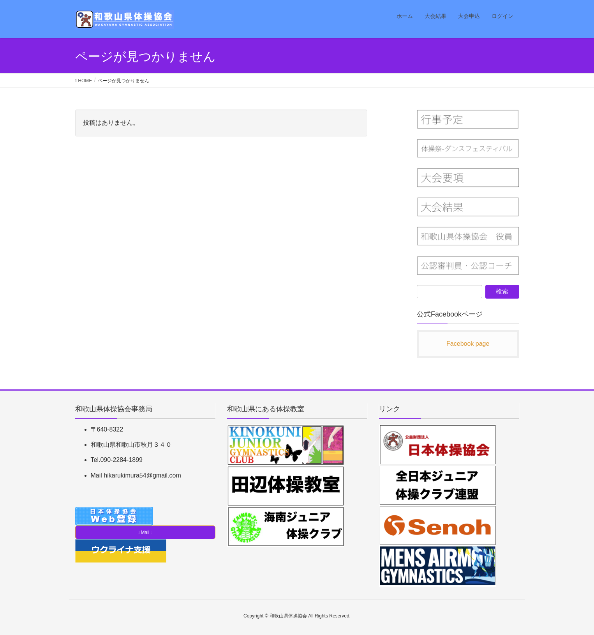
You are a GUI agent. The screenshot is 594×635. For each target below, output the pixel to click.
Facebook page (467, 343)
